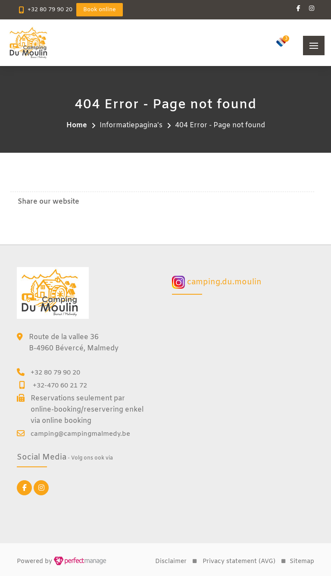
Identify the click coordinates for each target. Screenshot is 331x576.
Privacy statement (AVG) (239, 561)
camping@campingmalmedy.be (80, 434)
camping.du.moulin (217, 282)
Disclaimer (171, 561)
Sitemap (302, 561)
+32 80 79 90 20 (50, 9)
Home (76, 125)
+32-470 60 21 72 (60, 385)
